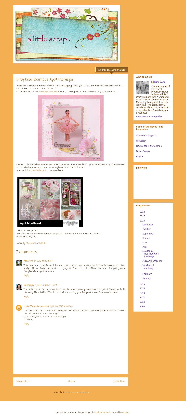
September (148, 233)
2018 (143, 211)
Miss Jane (159, 82)
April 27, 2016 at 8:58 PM (40, 261)
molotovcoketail (102, 412)
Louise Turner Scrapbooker (36, 306)
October (146, 229)
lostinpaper (29, 285)
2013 (143, 293)
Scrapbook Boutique (48, 91)
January (146, 278)
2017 (143, 216)
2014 (143, 288)
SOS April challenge (152, 261)
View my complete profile (149, 116)
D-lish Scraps (143, 151)
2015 (143, 284)
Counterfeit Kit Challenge (149, 146)
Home (71, 382)
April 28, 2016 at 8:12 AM (62, 306)
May (144, 242)
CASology (141, 141)
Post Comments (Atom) (77, 392)
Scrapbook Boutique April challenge (150, 254)
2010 (143, 302)
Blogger (125, 412)
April (145, 247)
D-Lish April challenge (148, 266)
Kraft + (139, 156)
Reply (26, 275)
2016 (143, 220)
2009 (143, 306)
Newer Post (23, 382)
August (146, 238)
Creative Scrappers (146, 135)
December (148, 224)
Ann (25, 261)
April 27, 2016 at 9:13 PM (46, 285)
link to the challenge (34, 170)
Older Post (119, 382)
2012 (143, 297)
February (147, 274)
